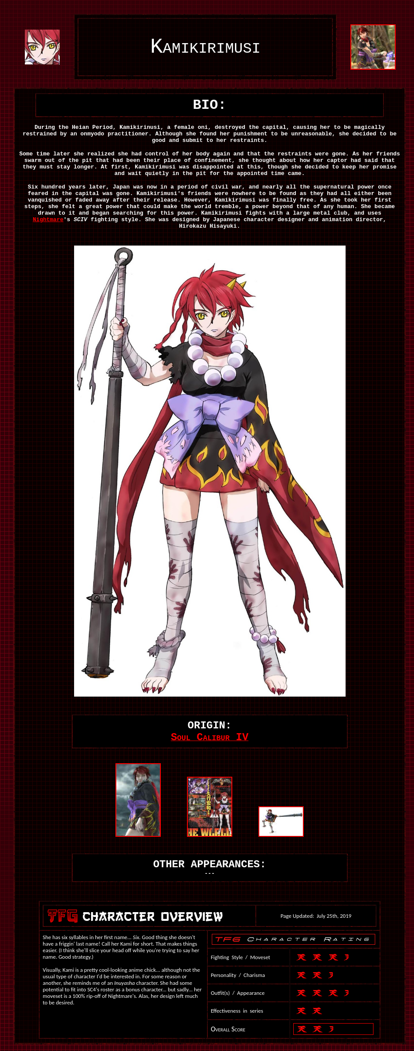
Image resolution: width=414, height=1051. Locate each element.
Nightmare (48, 219)
